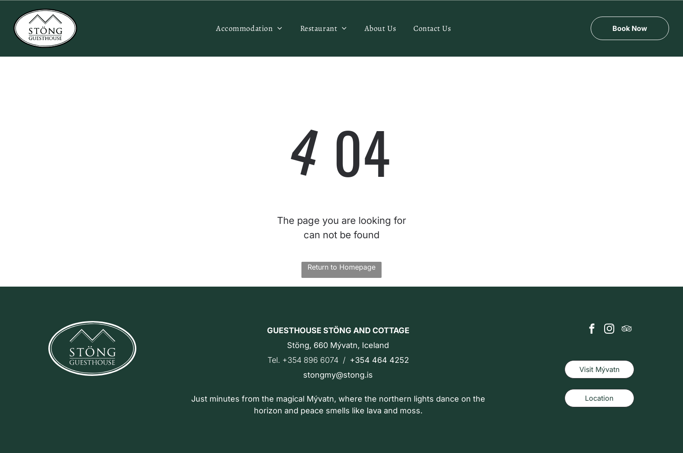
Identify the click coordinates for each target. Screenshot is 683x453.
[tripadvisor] (626, 329)
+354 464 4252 (379, 360)
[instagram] (609, 329)
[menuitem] (249, 28)
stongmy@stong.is (338, 374)
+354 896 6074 (310, 360)
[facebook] (591, 329)
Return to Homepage (341, 267)
